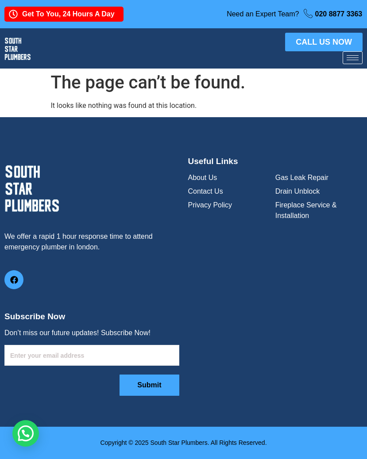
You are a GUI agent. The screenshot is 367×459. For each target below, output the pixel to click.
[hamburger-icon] (353, 57)
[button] (25, 433)
